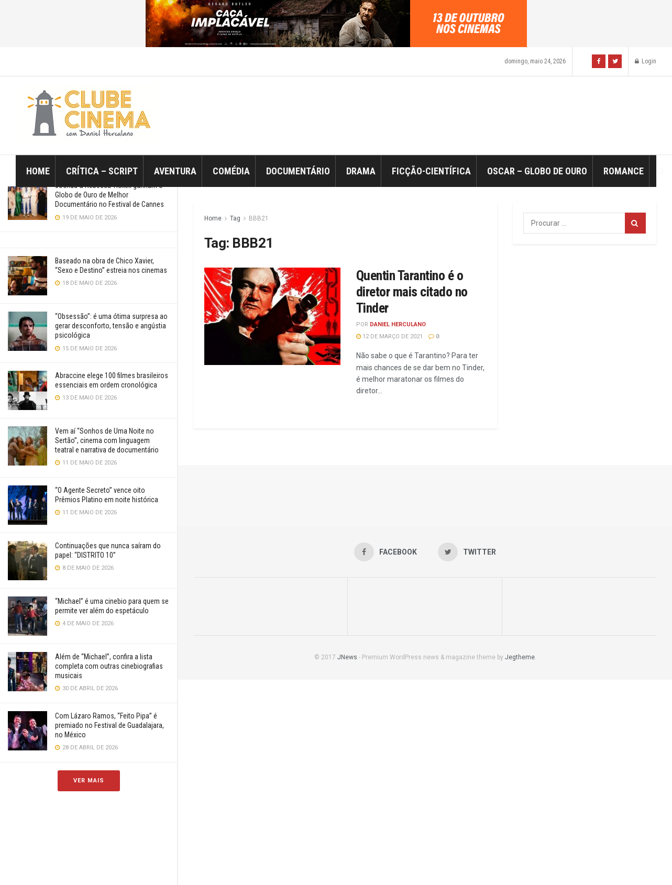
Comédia (231, 170)
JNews (347, 657)
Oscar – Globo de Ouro (537, 170)
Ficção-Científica (431, 170)
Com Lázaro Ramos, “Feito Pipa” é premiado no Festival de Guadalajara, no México (109, 725)
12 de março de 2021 (389, 336)
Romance (623, 170)
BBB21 (259, 218)
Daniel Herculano (398, 324)
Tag (235, 218)
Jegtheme (520, 657)
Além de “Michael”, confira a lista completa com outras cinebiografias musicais (109, 666)
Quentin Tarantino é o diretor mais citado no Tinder (412, 292)
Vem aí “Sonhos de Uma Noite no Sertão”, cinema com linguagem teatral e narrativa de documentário (107, 440)
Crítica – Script (102, 170)
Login (645, 61)
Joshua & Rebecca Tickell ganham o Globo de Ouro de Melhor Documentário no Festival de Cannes (109, 194)
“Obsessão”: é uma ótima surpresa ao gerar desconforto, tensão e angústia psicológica (111, 325)
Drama (361, 170)
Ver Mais (88, 780)
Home (38, 170)
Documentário (298, 170)
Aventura (175, 170)
